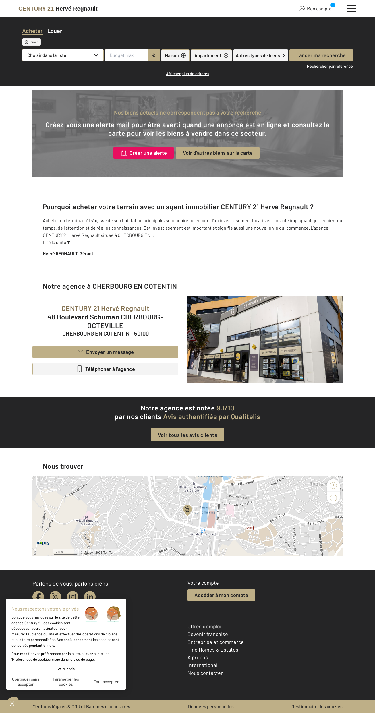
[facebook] (38, 596)
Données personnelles (211, 706)
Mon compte (315, 8)
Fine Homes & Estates (213, 649)
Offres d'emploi (204, 626)
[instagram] (72, 596)
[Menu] (352, 7)
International (202, 665)
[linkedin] (90, 596)
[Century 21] (58, 9)
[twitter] (55, 596)
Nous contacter (205, 673)
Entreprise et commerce (216, 642)
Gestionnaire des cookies (317, 706)
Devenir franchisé (208, 634)
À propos (198, 657)
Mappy (88, 552)
